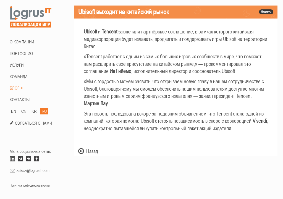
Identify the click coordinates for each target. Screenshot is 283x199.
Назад (88, 151)
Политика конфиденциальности (30, 185)
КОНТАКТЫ (20, 99)
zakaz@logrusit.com (33, 170)
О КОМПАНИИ (22, 41)
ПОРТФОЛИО (21, 53)
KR (34, 111)
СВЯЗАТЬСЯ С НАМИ (33, 123)
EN (13, 111)
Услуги (16, 64)
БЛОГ (16, 87)
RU (44, 111)
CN (23, 111)
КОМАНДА (19, 76)
